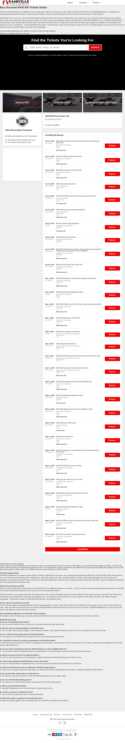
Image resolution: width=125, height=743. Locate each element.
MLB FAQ (88, 715)
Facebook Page (35, 31)
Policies (57, 715)
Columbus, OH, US (53, 119)
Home (35, 715)
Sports (71, 3)
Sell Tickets (67, 715)
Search (95, 47)
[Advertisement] (62, 72)
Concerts (84, 3)
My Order (78, 715)
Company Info (46, 715)
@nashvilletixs (23, 33)
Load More (82, 549)
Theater (97, 3)
